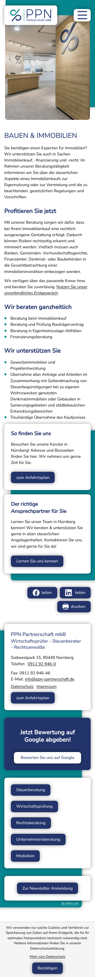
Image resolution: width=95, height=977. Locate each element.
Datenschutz (22, 686)
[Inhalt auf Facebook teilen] (42, 592)
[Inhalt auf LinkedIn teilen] (75, 592)
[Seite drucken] (74, 606)
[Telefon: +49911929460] (42, 664)
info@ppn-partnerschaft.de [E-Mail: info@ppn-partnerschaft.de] (49, 679)
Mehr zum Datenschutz (47, 956)
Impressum (46, 686)
